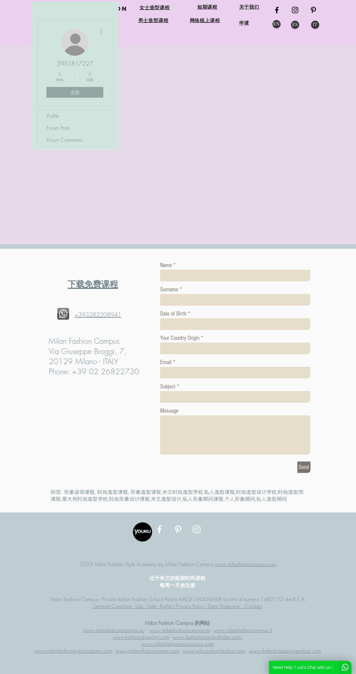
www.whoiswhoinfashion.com (214, 650)
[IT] (315, 25)
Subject (167, 387)
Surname (169, 289)
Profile (53, 115)
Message (169, 411)
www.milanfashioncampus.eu (245, 564)
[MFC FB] (276, 10)
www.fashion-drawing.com (141, 637)
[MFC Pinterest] (313, 10)
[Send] (303, 467)
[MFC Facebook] (159, 529)
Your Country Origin (180, 338)
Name (166, 265)
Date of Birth (173, 314)
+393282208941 (98, 314)
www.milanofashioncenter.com (147, 650)
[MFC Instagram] (295, 10)
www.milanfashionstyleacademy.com (73, 650)
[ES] (295, 25)
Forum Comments (64, 139)
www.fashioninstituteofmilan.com (207, 637)
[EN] (276, 24)
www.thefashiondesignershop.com (285, 650)
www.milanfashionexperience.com (177, 643)
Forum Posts (58, 127)
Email (166, 362)
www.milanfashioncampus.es (179, 630)
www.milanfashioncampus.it (242, 630)
